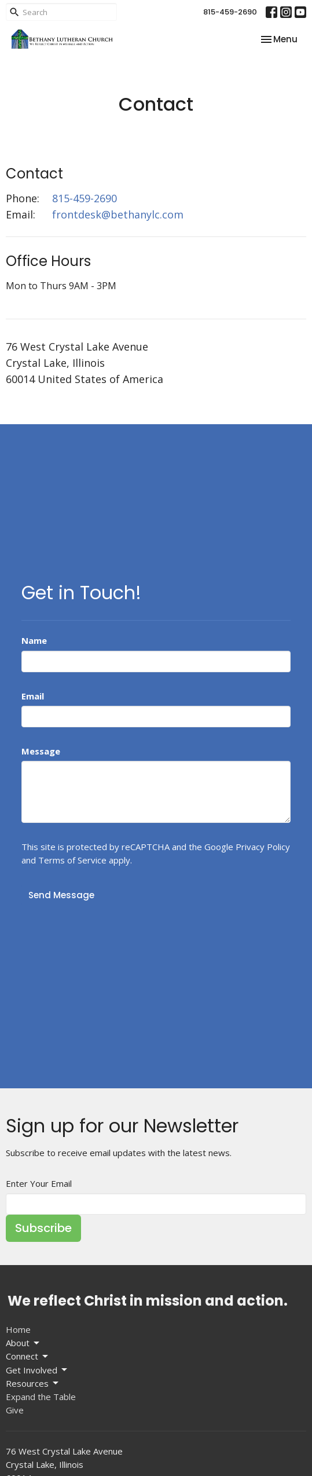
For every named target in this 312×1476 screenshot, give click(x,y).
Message (40, 751)
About (23, 1343)
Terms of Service (72, 860)
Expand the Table (41, 1396)
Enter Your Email (39, 1183)
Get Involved (37, 1370)
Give (15, 1410)
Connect (28, 1356)
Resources (33, 1383)
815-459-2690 (230, 11)
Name (34, 640)
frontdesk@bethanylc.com (117, 214)
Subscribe (43, 1228)
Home (18, 1329)
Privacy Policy (263, 846)
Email (32, 696)
